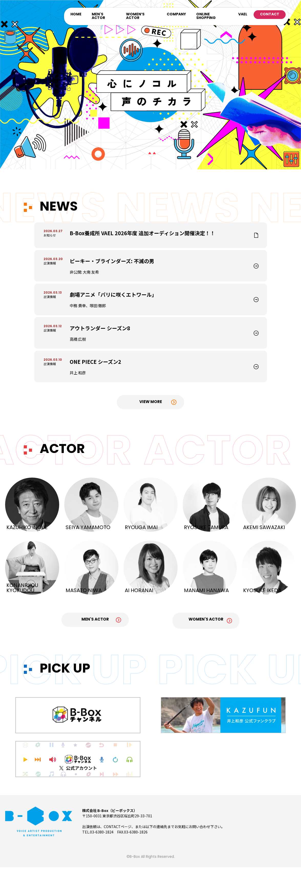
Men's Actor (92, 630)
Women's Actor (208, 630)
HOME (75, 14)
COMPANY (176, 14)
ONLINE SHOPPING (206, 16)
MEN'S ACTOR (98, 16)
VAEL (242, 14)
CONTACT (269, 14)
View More (151, 412)
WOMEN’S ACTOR (135, 16)
